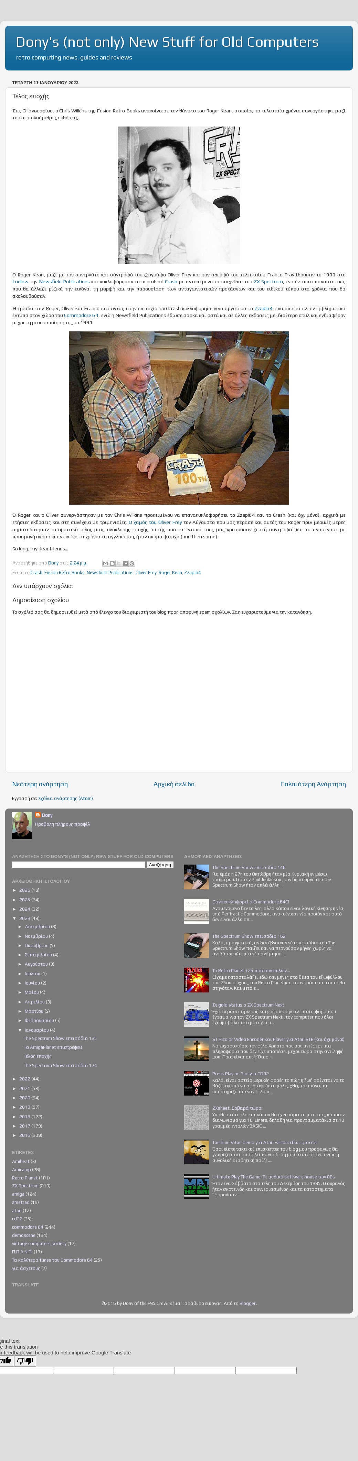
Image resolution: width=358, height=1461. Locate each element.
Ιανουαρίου (37, 1030)
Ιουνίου (33, 983)
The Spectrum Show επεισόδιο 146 (249, 867)
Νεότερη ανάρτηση (40, 784)
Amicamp (21, 1169)
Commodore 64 (81, 315)
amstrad (21, 1202)
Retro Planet (25, 1177)
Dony (47, 815)
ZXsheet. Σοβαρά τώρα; (237, 1108)
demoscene (23, 1235)
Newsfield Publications (64, 281)
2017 (25, 1126)
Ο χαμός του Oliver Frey (155, 522)
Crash (171, 281)
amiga (18, 1194)
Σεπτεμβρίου (39, 954)
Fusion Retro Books (64, 572)
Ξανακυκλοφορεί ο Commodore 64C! (250, 901)
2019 (25, 1107)
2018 (25, 1116)
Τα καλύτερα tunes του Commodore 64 (52, 1260)
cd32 (17, 1218)
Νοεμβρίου (37, 936)
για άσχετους (26, 1268)
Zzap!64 (263, 308)
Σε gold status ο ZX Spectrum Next (248, 1005)
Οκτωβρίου (37, 945)
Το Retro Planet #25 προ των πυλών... (251, 970)
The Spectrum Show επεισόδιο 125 (60, 1038)
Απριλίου (35, 1001)
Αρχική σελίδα (174, 784)
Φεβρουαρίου (40, 1020)
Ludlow (20, 281)
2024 (25, 909)
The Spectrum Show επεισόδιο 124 (60, 1065)
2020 (25, 1097)
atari (17, 1210)
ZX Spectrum (268, 281)
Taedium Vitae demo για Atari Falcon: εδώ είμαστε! (264, 1142)
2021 (25, 1088)
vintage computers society (39, 1243)
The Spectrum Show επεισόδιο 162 (249, 936)
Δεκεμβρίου (38, 926)
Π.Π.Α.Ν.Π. (22, 1251)
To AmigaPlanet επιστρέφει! (53, 1047)
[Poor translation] (25, 1361)
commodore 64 (27, 1227)
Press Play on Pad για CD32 (240, 1073)
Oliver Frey (146, 572)
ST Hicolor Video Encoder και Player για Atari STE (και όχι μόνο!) (278, 1039)
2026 (25, 890)
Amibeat (21, 1161)
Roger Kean (170, 572)
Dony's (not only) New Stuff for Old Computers (167, 41)
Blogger (248, 1303)
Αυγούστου (37, 964)
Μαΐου (32, 992)
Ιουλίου (33, 973)
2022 (25, 1078)
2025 (25, 899)
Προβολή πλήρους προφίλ (62, 824)
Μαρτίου (34, 1011)
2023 (25, 918)
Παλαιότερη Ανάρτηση (313, 784)
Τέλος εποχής (38, 1056)
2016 (25, 1135)
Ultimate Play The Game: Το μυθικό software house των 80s (273, 1176)
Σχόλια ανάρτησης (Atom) (65, 798)
